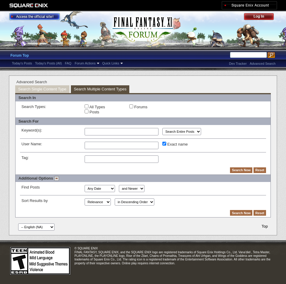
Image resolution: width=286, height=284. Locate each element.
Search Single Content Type (42, 89)
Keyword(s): (31, 130)
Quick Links (110, 63)
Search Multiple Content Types (100, 89)
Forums (138, 106)
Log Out (262, 17)
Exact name (175, 144)
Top (265, 226)
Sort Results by (34, 200)
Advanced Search (263, 63)
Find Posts (30, 187)
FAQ (68, 63)
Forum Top (19, 55)
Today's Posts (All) (48, 63)
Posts (92, 111)
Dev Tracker (238, 63)
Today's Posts (22, 63)
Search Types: (33, 106)
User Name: (31, 144)
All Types (95, 106)
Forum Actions (85, 63)
